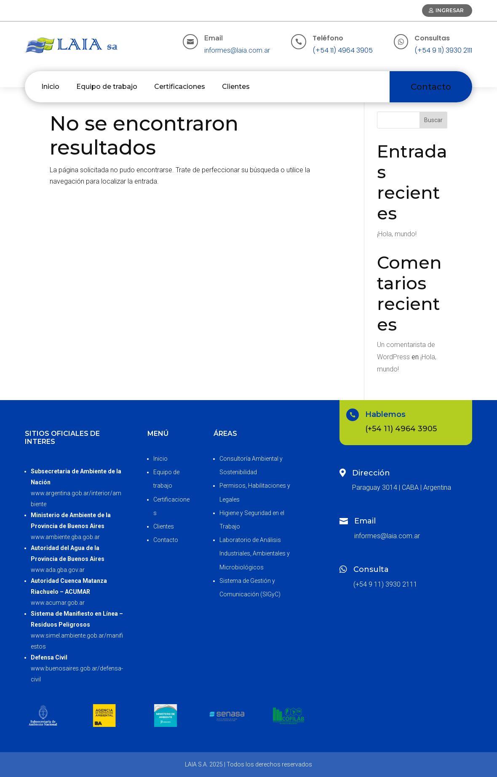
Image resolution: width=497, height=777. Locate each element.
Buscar (433, 120)
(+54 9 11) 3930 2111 (443, 50)
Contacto (431, 87)
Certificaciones (179, 87)
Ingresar (450, 10)
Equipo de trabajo (106, 87)
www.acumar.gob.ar (58, 602)
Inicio (50, 87)
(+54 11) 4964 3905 (343, 50)
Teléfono (328, 38)
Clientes (236, 87)
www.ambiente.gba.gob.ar (65, 537)
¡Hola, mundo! (397, 234)
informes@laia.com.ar (237, 50)
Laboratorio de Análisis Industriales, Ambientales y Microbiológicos (254, 553)
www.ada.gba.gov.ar (58, 569)
